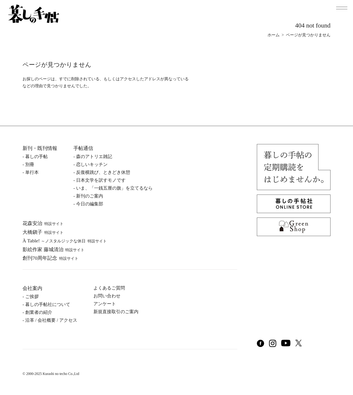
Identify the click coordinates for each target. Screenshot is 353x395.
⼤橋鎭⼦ (43, 232)
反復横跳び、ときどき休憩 (103, 172)
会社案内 (32, 288)
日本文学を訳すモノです (101, 180)
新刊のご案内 (89, 195)
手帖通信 (83, 148)
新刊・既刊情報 (40, 148)
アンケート (104, 303)
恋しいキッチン (92, 164)
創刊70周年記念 (50, 258)
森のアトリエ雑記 (94, 156)
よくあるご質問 (109, 287)
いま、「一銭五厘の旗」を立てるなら (114, 188)
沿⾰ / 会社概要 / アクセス (51, 320)
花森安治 (43, 223)
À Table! (65, 240)
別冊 (29, 164)
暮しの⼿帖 (36, 156)
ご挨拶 (32, 296)
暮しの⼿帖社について (47, 304)
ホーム (273, 35)
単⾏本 (32, 172)
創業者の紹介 (38, 312)
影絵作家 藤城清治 (53, 249)
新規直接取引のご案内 (115, 311)
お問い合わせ (106, 295)
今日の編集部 (89, 203)
